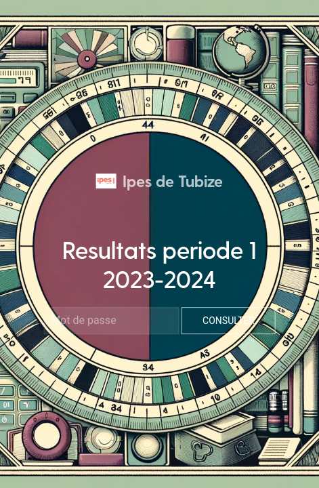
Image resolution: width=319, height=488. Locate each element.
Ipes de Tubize (159, 180)
